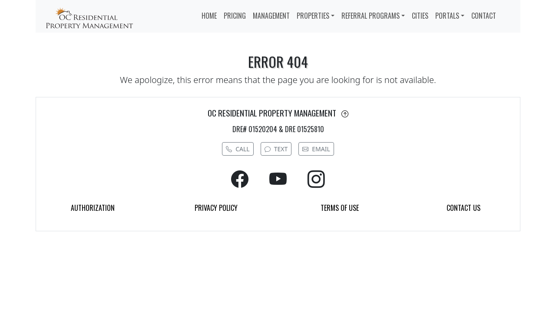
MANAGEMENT (271, 15)
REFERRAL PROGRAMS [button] (370, 15)
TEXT (276, 149)
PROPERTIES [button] (313, 15)
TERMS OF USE (340, 208)
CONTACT (483, 15)
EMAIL (316, 149)
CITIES (420, 15)
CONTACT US (463, 208)
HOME (209, 15)
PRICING (235, 15)
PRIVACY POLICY (216, 208)
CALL (237, 149)
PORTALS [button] (447, 15)
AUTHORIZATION (93, 208)
